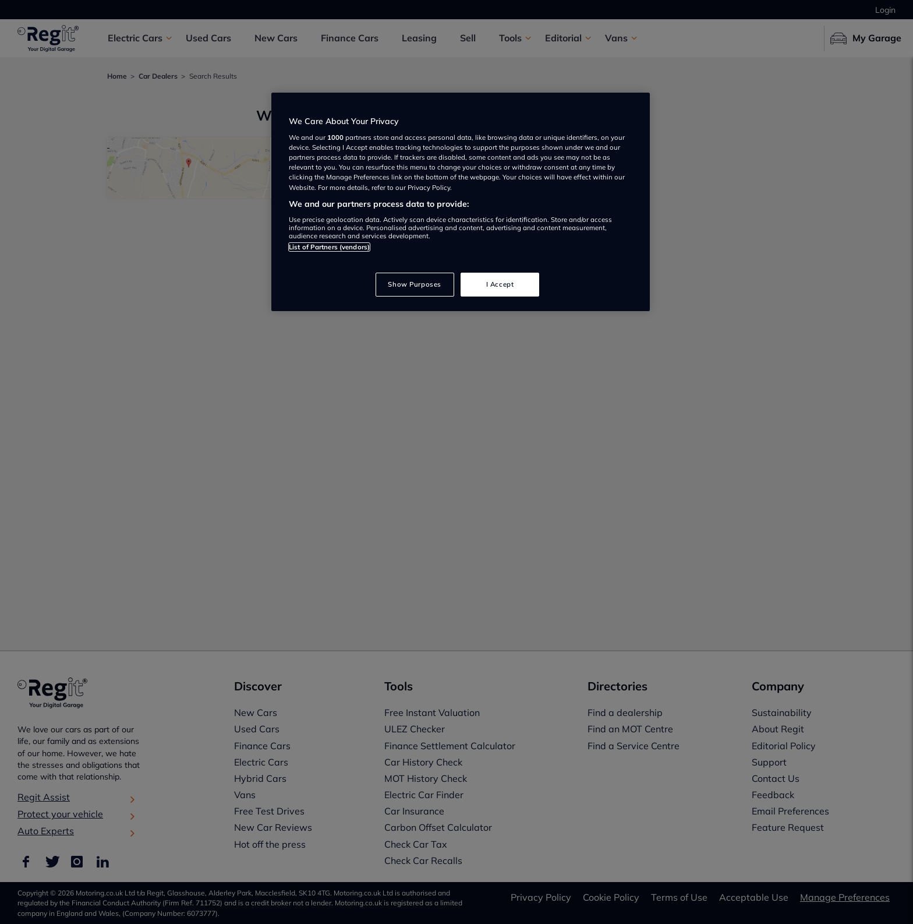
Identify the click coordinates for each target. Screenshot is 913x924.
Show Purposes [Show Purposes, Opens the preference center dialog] (414, 284)
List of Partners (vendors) (329, 247)
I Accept (500, 284)
